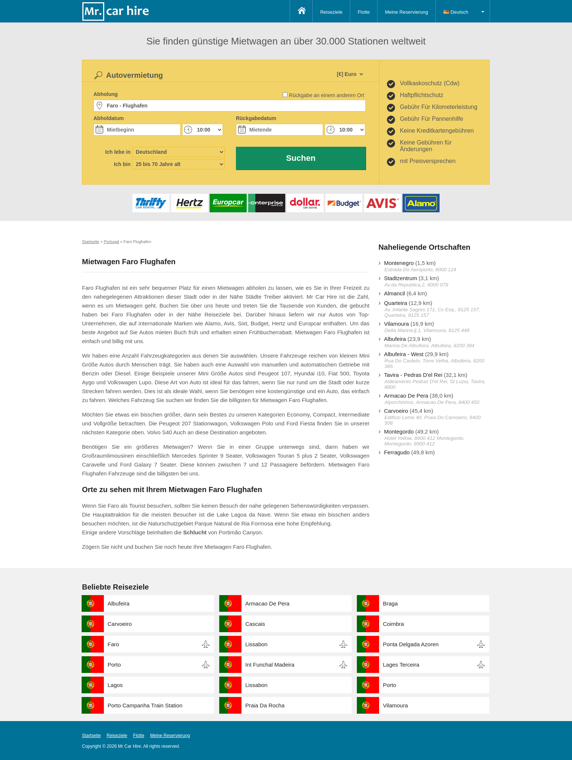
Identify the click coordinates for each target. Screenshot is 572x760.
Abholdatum (108, 118)
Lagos (115, 685)
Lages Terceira (401, 664)
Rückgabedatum (256, 118)
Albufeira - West (403, 354)
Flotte (364, 12)
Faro (113, 644)
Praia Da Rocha (265, 705)
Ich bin (122, 164)
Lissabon (256, 644)
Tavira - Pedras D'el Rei (413, 375)
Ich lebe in (118, 152)
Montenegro (399, 263)
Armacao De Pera (406, 395)
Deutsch (455, 12)
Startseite (91, 735)
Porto (114, 664)
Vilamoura (396, 324)
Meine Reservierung (406, 12)
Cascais (255, 624)
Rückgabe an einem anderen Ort (326, 95)
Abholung (105, 94)
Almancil (394, 293)
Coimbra (393, 624)
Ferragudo (397, 452)
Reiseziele (331, 12)
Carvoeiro (396, 411)
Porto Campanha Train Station (145, 705)
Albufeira (395, 339)
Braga (390, 603)
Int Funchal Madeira (270, 664)
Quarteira (395, 303)
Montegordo (399, 431)
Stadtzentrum (400, 278)
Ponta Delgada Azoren (410, 644)
